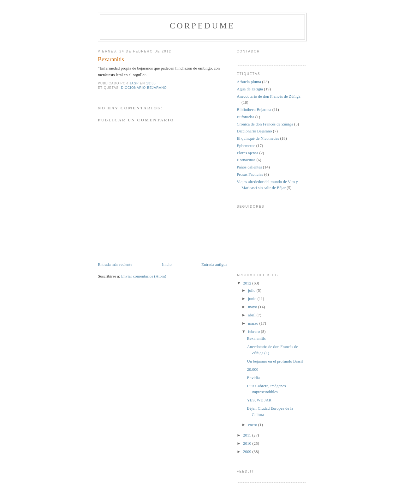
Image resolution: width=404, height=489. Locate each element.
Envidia (253, 377)
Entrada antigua (214, 264)
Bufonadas (245, 116)
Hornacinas (246, 159)
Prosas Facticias (250, 174)
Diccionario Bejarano (144, 87)
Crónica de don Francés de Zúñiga (265, 124)
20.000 (252, 369)
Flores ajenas (247, 152)
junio (253, 298)
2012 (247, 283)
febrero (254, 331)
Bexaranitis (256, 338)
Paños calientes (249, 167)
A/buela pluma (249, 81)
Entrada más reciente (115, 264)
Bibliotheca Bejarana (254, 109)
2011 (247, 435)
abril (252, 315)
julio (252, 290)
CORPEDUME (202, 25)
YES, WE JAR (259, 400)
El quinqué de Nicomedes (258, 138)
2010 (247, 443)
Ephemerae (246, 145)
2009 (247, 451)
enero (253, 424)
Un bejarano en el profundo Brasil (275, 361)
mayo (253, 306)
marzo (253, 323)
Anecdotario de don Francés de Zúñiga (268, 96)
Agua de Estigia (250, 89)
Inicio (166, 264)
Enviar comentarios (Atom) (143, 276)
